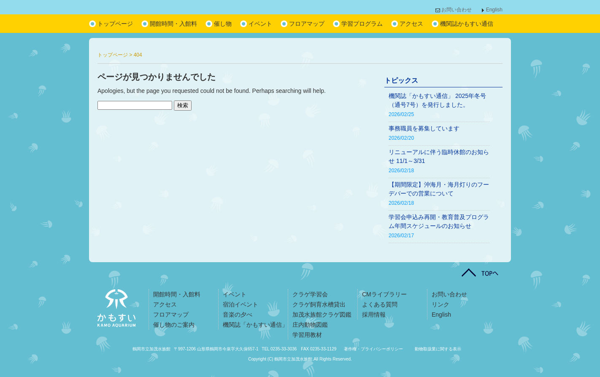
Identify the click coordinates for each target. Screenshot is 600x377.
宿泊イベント (240, 304)
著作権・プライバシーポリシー (373, 349)
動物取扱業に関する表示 (438, 349)
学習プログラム (362, 23)
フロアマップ (306, 23)
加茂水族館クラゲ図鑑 (321, 314)
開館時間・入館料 (173, 23)
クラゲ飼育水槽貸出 (319, 304)
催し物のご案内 (174, 324)
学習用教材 (307, 334)
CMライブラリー (384, 294)
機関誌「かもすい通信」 (255, 324)
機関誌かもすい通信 (466, 23)
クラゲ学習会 (310, 294)
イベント (260, 23)
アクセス (411, 23)
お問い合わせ (456, 10)
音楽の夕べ (237, 314)
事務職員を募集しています (424, 128)
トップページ (115, 23)
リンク (440, 304)
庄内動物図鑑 (310, 324)
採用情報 (374, 314)
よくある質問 (379, 304)
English (494, 10)
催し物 (223, 23)
